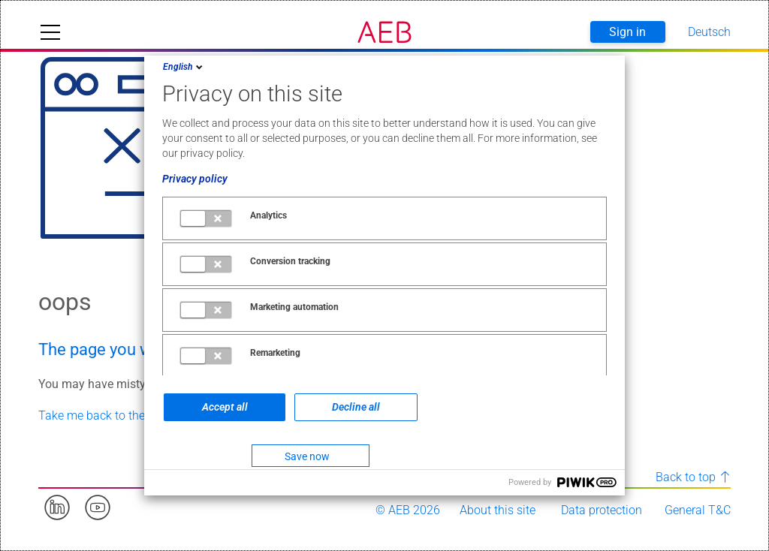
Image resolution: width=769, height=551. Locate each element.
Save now (307, 456)
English (184, 67)
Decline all (356, 407)
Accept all (225, 407)
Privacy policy (195, 179)
